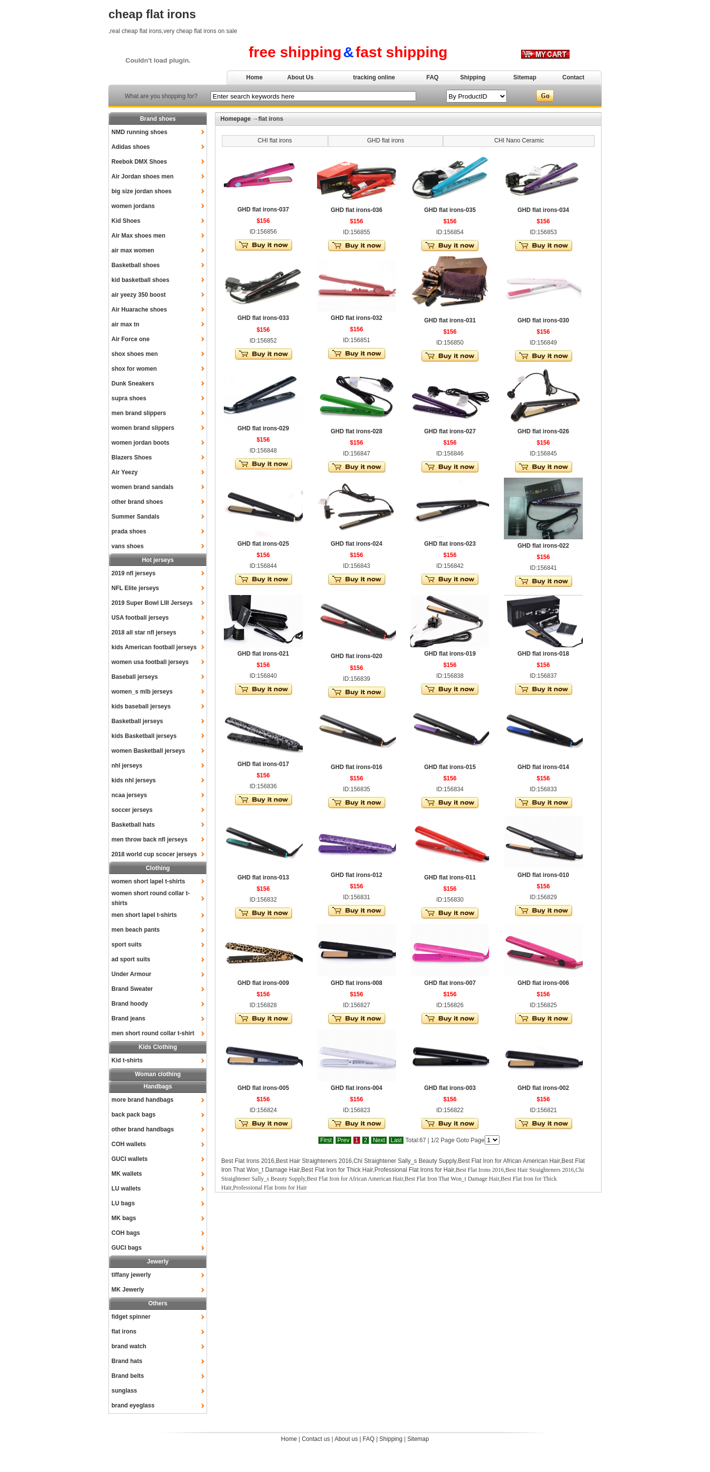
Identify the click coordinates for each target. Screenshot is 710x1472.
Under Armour (131, 974)
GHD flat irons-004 (357, 1088)
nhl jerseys (126, 765)
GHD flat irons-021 (263, 653)
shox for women (134, 368)
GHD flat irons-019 (450, 653)
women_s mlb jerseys (142, 691)
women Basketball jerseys (148, 750)
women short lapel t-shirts (148, 881)
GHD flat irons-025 (263, 543)
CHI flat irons (275, 140)
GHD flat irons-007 (450, 983)
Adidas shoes (130, 146)
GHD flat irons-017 (263, 764)
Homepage (235, 118)
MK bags (123, 1218)
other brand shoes (137, 501)
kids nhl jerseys (133, 780)
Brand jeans (128, 1018)
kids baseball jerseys (141, 706)
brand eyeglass (132, 1405)
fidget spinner (130, 1316)
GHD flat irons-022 (543, 545)
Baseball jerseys (134, 676)
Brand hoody (129, 1003)
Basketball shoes (135, 265)
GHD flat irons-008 (357, 983)
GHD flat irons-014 (543, 767)
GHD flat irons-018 (543, 653)
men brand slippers (138, 413)
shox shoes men (134, 353)
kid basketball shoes (140, 280)
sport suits (126, 944)
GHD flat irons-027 (450, 431)
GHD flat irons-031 (450, 320)
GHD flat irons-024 (357, 543)
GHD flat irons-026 (543, 431)
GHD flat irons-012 (357, 875)
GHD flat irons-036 (357, 210)
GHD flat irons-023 (450, 543)
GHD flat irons (385, 140)
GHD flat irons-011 (450, 877)
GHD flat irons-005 (263, 1088)
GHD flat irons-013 (263, 877)
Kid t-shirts (126, 1060)
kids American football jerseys (154, 647)
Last (396, 1140)
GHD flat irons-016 (357, 767)
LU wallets (126, 1188)
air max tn (125, 324)
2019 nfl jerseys (133, 573)
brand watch (128, 1346)
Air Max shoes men (138, 235)
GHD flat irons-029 (263, 428)
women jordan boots (140, 442)
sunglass (124, 1390)
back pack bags (133, 1114)
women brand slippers (142, 427)
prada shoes (128, 531)
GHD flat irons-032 (357, 318)
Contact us (316, 1439)
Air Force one (130, 339)
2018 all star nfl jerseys (143, 632)
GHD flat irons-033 (263, 318)
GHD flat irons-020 (357, 656)
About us (345, 1439)
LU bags (123, 1203)
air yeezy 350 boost (138, 294)
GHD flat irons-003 (450, 1088)
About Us (300, 77)
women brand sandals (142, 487)
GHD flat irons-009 (263, 983)
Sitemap (524, 77)
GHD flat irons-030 (543, 320)
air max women (132, 250)
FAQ (432, 77)
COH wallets (128, 1144)
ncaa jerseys (129, 795)
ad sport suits (130, 959)
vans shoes (127, 546)
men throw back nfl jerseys (149, 839)
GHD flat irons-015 (450, 767)
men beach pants (135, 929)
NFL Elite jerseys (135, 588)
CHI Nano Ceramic (519, 140)
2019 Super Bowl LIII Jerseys (152, 602)
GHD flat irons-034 (543, 210)
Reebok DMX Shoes (139, 161)
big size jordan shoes (141, 191)
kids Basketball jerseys (144, 736)
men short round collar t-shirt (152, 1033)
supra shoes (128, 398)
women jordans (133, 206)
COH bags (125, 1232)
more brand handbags (142, 1099)
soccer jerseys (131, 809)
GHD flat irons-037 (263, 209)
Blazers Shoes (131, 457)
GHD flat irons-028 (357, 431)
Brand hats (126, 1361)
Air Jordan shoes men (142, 176)
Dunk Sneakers (132, 383)
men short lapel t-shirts (144, 914)
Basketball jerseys (137, 721)
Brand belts (127, 1375)
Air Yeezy (124, 472)
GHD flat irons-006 (543, 983)
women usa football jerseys (150, 662)
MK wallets (126, 1173)
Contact (574, 77)
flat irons (124, 1331)
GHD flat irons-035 (450, 210)
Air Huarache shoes (139, 309)
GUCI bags (126, 1247)
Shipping (472, 77)
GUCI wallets (129, 1159)
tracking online (374, 77)
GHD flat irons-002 (543, 1088)
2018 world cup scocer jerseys (154, 854)
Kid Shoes (126, 220)
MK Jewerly (127, 1289)
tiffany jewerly (131, 1274)
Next (379, 1140)
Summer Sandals (135, 516)
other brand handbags (142, 1129)
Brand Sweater (132, 988)
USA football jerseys (140, 617)
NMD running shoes (139, 132)
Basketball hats (133, 824)
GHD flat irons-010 (543, 875)
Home (254, 77)
